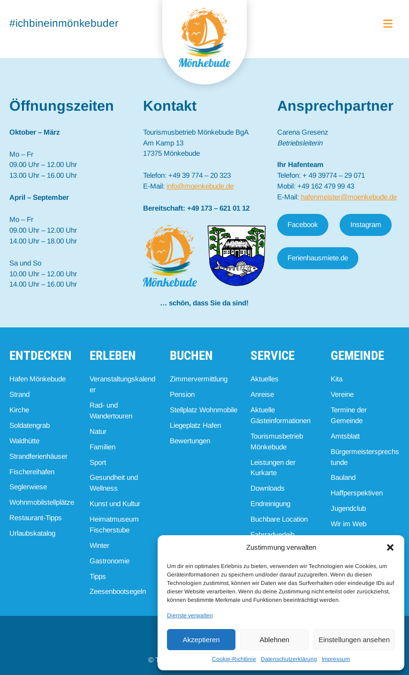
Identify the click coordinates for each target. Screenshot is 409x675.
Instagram (365, 224)
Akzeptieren (201, 640)
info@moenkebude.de (200, 186)
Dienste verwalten (190, 615)
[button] (390, 547)
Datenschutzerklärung (289, 659)
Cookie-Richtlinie (234, 659)
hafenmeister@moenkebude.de (349, 197)
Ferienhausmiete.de (318, 258)
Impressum (336, 659)
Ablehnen (274, 640)
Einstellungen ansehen (354, 640)
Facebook (303, 224)
